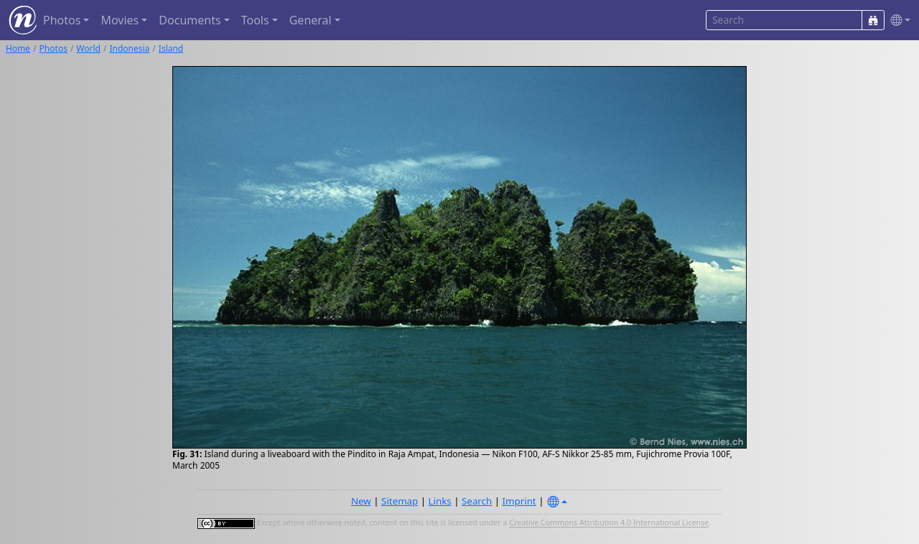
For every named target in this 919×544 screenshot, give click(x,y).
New (361, 500)
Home (18, 48)
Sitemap (399, 500)
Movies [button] (120, 20)
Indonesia (129, 48)
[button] (897, 20)
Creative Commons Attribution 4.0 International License (609, 523)
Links (440, 500)
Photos (53, 48)
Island (171, 48)
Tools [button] (255, 20)
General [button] (310, 20)
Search (477, 500)
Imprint (519, 500)
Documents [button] (189, 20)
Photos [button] (61, 20)
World (88, 48)
